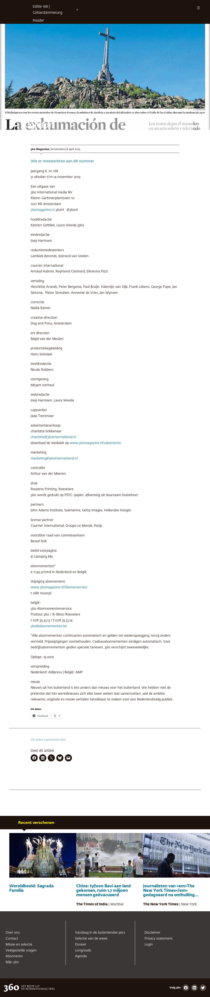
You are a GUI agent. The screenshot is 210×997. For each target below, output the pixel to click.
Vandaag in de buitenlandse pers (100, 932)
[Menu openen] (198, 8)
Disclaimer (152, 932)
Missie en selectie (19, 944)
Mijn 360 (12, 962)
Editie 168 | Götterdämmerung (47, 10)
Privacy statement (158, 938)
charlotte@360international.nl (53, 437)
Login (148, 944)
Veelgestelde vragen (21, 950)
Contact (12, 938)
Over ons (13, 932)
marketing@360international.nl (54, 458)
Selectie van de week (91, 938)
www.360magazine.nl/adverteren (95, 443)
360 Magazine (40, 149)
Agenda (81, 956)
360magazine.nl (43, 210)
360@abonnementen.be (49, 626)
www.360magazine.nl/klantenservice (59, 587)
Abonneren (14, 956)
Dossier (80, 944)
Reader (38, 20)
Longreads (83, 950)
